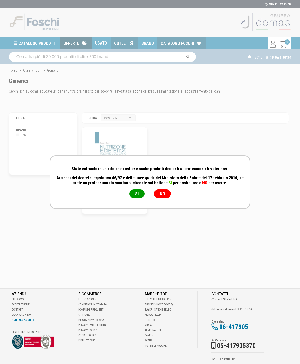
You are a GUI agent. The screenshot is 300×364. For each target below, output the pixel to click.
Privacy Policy (87, 330)
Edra (21, 135)
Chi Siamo (18, 299)
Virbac (149, 325)
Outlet (121, 43)
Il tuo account (88, 299)
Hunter (150, 320)
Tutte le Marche (156, 345)
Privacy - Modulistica (92, 325)
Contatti (18, 309)
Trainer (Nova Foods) (159, 304)
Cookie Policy (87, 335)
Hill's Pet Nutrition (158, 299)
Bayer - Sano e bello (158, 309)
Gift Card (84, 314)
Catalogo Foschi (177, 43)
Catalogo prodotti (37, 43)
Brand (148, 43)
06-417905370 (236, 345)
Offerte (71, 43)
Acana (148, 340)
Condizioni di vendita (92, 304)
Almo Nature (153, 330)
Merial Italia (153, 314)
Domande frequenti (91, 309)
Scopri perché (21, 304)
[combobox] (118, 117)
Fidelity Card (86, 340)
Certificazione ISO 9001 (27, 332)
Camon (149, 335)
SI (137, 193)
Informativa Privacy (91, 320)
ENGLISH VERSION (278, 4)
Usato (101, 43)
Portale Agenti (23, 320)
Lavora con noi (22, 314)
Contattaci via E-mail (225, 299)
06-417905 (233, 327)
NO (162, 193)
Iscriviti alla (269, 57)
